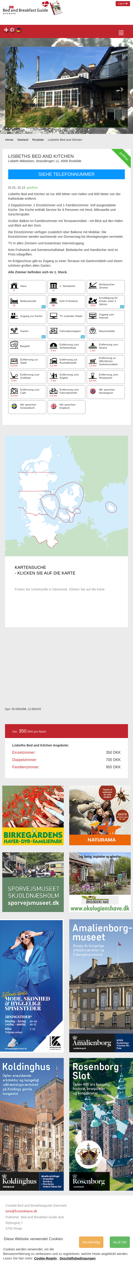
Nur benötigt (91, 1242)
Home (9, 139)
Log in (123, 3)
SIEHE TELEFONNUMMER (66, 174)
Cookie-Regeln (45, 1258)
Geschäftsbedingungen (78, 1258)
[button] (11, 87)
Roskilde (38, 139)
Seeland (22, 139)
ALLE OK (119, 1242)
